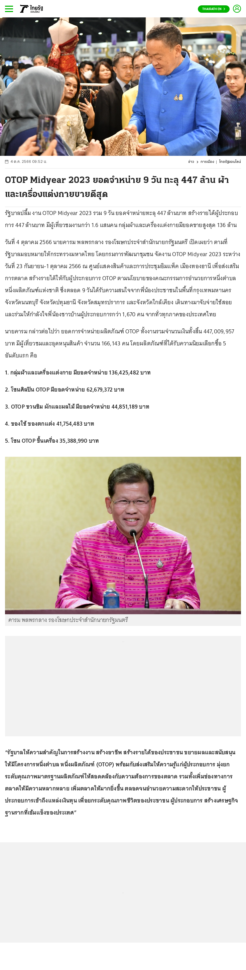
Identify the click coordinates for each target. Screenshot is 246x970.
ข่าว (191, 162)
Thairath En (213, 9)
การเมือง (207, 162)
